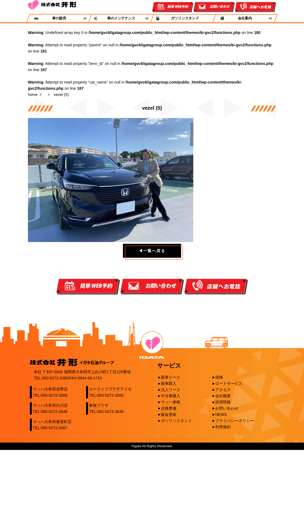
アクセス (223, 450)
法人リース (170, 450)
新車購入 (168, 443)
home (33, 94)
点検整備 (168, 468)
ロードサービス (228, 443)
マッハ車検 (170, 462)
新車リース (170, 437)
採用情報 (223, 462)
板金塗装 (168, 474)
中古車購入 (170, 456)
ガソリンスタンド (183, 18)
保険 (219, 437)
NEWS (221, 474)
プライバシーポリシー (234, 481)
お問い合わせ (226, 468)
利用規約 (223, 487)
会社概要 (223, 456)
